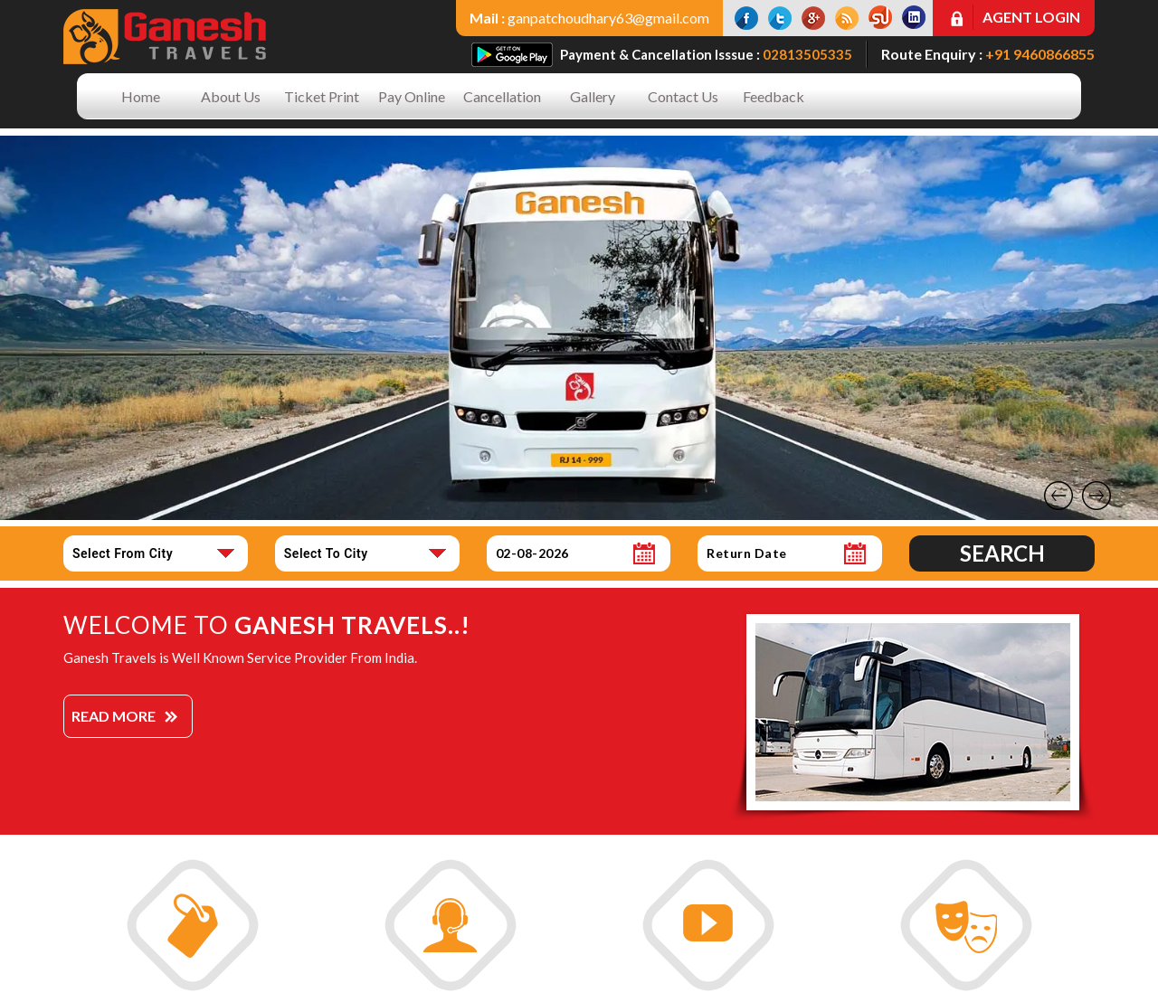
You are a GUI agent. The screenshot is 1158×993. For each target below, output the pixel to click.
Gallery (592, 96)
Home (140, 96)
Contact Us (683, 96)
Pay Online (411, 96)
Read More (113, 715)
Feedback (773, 96)
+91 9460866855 (1040, 53)
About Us (231, 96)
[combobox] (155, 553)
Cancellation (502, 96)
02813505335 (807, 54)
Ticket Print (321, 96)
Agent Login (1031, 16)
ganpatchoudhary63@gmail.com (608, 17)
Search (1002, 553)
